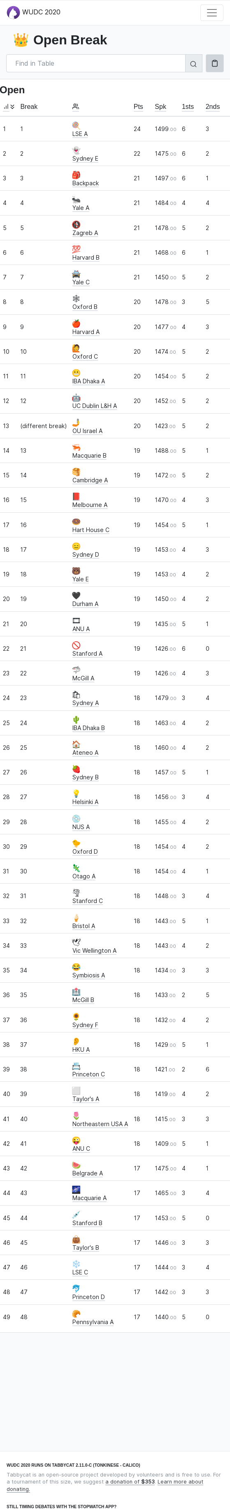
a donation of (130, 1482)
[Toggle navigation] (211, 13)
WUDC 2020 (33, 12)
